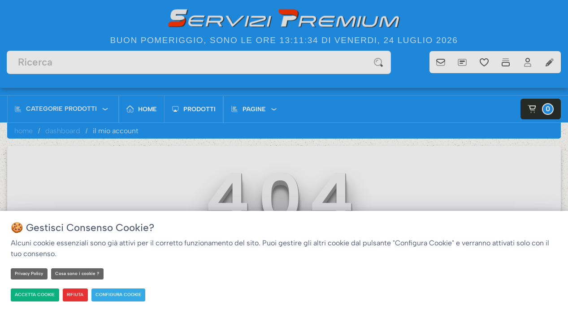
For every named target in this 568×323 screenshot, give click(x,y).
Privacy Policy (29, 273)
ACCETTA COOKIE (35, 294)
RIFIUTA (76, 294)
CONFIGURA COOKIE (119, 294)
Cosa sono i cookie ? (78, 273)
